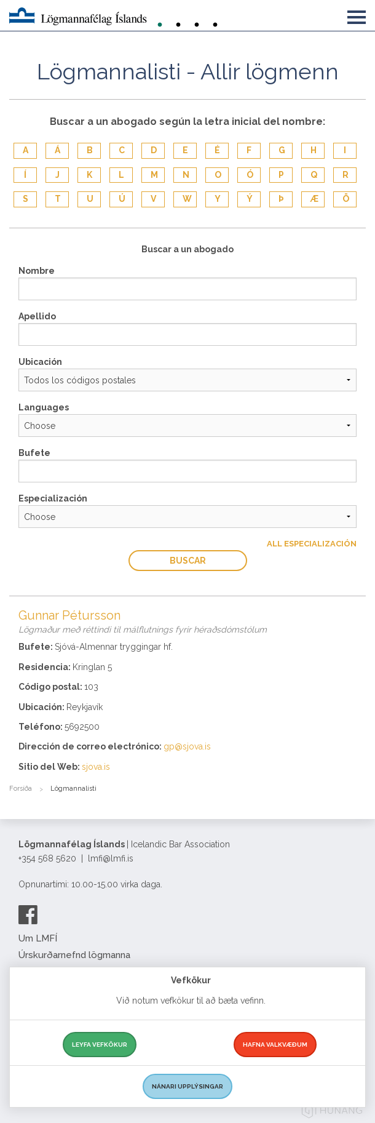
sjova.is (96, 767)
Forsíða (20, 789)
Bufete (34, 453)
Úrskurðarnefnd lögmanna (74, 955)
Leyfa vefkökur (99, 1044)
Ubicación (40, 362)
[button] (356, 15)
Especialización (52, 498)
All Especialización (312, 543)
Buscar (188, 560)
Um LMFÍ (37, 938)
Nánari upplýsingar (187, 1086)
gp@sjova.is (187, 746)
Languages (43, 407)
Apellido (37, 316)
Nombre (36, 271)
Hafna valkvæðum (275, 1044)
